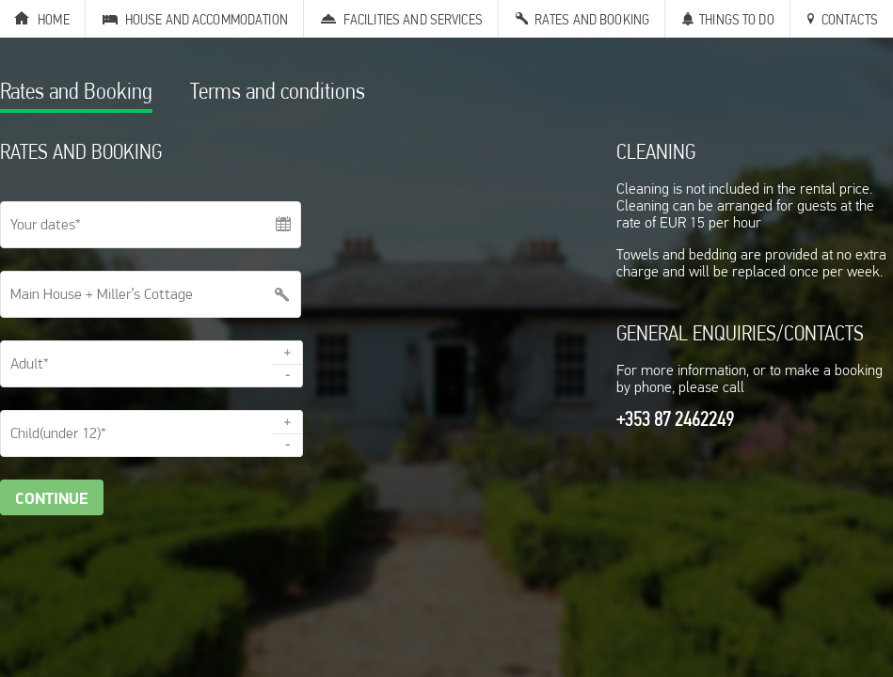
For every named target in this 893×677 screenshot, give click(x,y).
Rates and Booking (591, 19)
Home (54, 19)
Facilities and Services (413, 19)
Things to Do (736, 19)
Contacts (849, 19)
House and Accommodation (206, 19)
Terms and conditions (277, 93)
